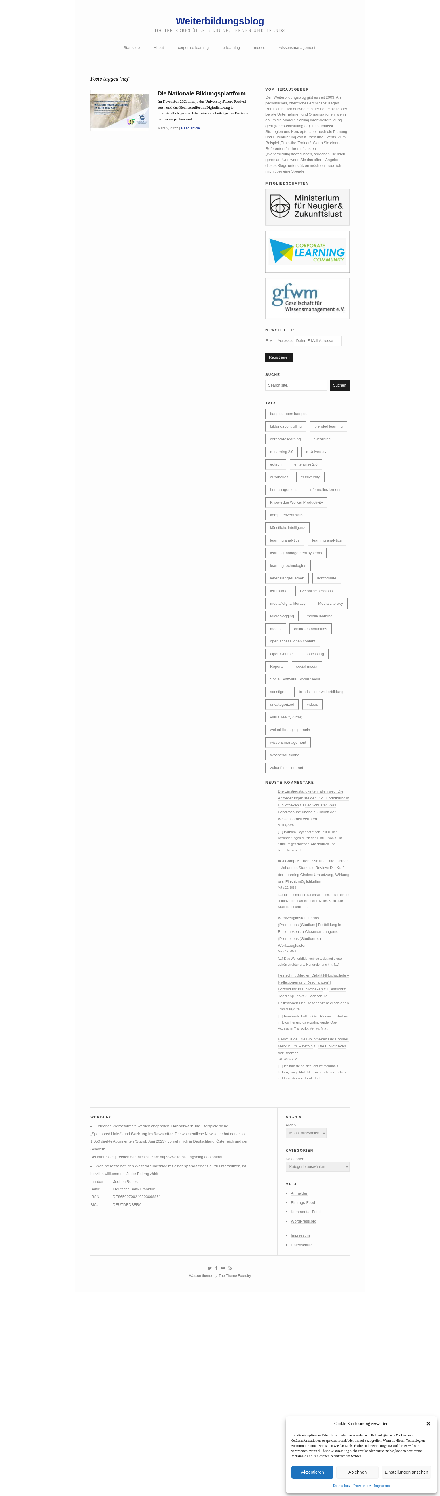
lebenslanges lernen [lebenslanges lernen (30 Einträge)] (288, 625)
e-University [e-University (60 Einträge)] (318, 480)
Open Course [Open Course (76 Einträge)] (282, 718)
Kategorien (292, 1290)
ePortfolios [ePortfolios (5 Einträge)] (279, 506)
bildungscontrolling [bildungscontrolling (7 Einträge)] (287, 440)
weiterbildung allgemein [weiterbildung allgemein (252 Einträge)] (291, 811)
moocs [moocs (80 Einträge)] (317, 678)
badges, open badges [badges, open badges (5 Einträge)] (289, 427)
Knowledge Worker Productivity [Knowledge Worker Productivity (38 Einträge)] (298, 533)
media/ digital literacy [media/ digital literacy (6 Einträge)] (289, 652)
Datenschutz (341, 1485)
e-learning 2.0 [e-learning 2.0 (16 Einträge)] (282, 480)
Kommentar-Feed (303, 1346)
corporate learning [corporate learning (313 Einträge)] (286, 466)
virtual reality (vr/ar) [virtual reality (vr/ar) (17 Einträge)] (287, 798)
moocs (260, 49)
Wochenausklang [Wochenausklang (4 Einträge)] (285, 837)
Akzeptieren (312, 1471)
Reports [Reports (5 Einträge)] (277, 732)
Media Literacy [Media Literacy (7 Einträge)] (283, 665)
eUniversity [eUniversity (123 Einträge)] (313, 506)
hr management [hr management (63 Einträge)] (284, 520)
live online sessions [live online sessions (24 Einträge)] (319, 639)
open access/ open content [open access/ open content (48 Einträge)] (294, 705)
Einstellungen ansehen (406, 1471)
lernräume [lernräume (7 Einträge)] (279, 639)
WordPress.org (301, 1356)
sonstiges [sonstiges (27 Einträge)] (278, 758)
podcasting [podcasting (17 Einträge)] (317, 718)
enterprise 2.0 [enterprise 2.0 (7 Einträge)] (308, 493)
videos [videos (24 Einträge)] (314, 785)
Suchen (339, 397)
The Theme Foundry (236, 1413)
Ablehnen (357, 1471)
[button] (428, 1423)
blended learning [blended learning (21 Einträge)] (285, 453)
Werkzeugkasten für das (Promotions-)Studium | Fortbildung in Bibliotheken (312, 1022)
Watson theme (199, 1413)
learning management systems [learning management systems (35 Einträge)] (297, 599)
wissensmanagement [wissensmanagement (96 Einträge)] (289, 824)
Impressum (382, 1485)
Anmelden (297, 1327)
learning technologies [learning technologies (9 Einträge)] (289, 612)
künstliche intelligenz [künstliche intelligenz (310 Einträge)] (288, 559)
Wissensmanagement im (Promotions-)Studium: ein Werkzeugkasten (312, 1037)
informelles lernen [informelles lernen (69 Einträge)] (327, 520)
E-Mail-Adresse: (305, 350)
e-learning (231, 49)
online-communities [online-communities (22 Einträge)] (287, 692)
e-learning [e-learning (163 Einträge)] (325, 466)
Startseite (128, 49)
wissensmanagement (300, 49)
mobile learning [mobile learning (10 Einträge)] (283, 678)
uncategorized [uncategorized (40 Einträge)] (283, 785)
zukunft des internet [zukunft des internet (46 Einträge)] (287, 851)
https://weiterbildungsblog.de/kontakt (195, 1288)
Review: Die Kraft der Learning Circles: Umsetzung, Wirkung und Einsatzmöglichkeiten (313, 970)
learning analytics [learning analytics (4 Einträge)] (285, 586)
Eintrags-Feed (300, 1336)
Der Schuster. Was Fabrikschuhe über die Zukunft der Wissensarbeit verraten (311, 897)
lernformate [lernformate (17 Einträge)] (329, 625)
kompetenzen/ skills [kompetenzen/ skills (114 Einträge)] (287, 546)
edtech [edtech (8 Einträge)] (276, 493)
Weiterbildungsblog (220, 22)
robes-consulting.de (318, 131)
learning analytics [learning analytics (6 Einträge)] (285, 573)
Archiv (288, 1255)
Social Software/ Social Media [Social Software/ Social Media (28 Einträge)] (296, 745)
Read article (192, 141)
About (156, 49)
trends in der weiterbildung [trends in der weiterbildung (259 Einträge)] (293, 771)
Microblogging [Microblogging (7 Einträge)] (322, 665)
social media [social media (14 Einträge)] (309, 732)
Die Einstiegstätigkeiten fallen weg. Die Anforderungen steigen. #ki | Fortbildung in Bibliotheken (314, 882)
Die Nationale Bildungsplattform (184, 100)
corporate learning (192, 49)
